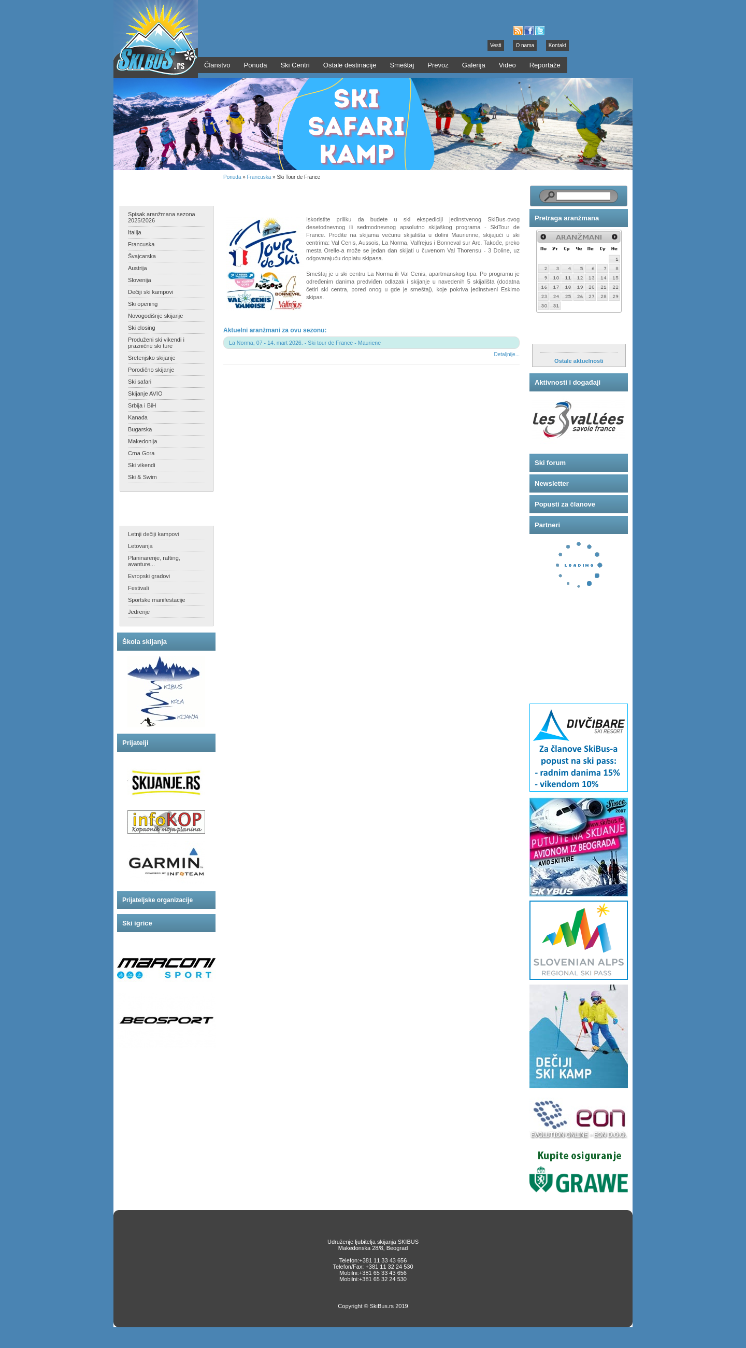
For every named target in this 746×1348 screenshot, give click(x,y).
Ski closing (141, 328)
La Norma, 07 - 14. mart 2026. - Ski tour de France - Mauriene (305, 343)
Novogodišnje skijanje (155, 316)
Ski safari (139, 381)
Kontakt (557, 45)
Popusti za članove (565, 504)
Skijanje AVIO (145, 393)
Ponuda (232, 177)
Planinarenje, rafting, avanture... (154, 561)
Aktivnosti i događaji (567, 382)
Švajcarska (142, 256)
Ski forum (550, 463)
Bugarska (140, 429)
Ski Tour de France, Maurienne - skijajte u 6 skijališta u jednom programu (350, 195)
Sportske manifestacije (156, 600)
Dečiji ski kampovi (150, 292)
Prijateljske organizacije (157, 900)
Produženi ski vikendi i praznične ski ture (156, 342)
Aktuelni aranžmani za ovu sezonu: (274, 330)
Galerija (473, 65)
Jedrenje (139, 612)
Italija (134, 232)
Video (507, 65)
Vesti (495, 45)
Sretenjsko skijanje (152, 358)
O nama (524, 45)
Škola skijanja (144, 641)
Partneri (547, 525)
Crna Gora (141, 453)
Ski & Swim (142, 477)
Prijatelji (135, 743)
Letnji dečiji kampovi (153, 534)
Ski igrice (137, 923)
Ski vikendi (141, 465)
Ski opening (143, 304)
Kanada (138, 417)
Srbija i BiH (142, 405)
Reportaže (545, 65)
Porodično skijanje (151, 370)
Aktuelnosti (553, 334)
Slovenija (139, 280)
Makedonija (142, 441)
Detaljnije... (507, 354)
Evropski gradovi (149, 576)
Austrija (137, 268)
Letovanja (140, 546)
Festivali (138, 588)
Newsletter (552, 483)
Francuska (141, 244)
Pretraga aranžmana (567, 218)
